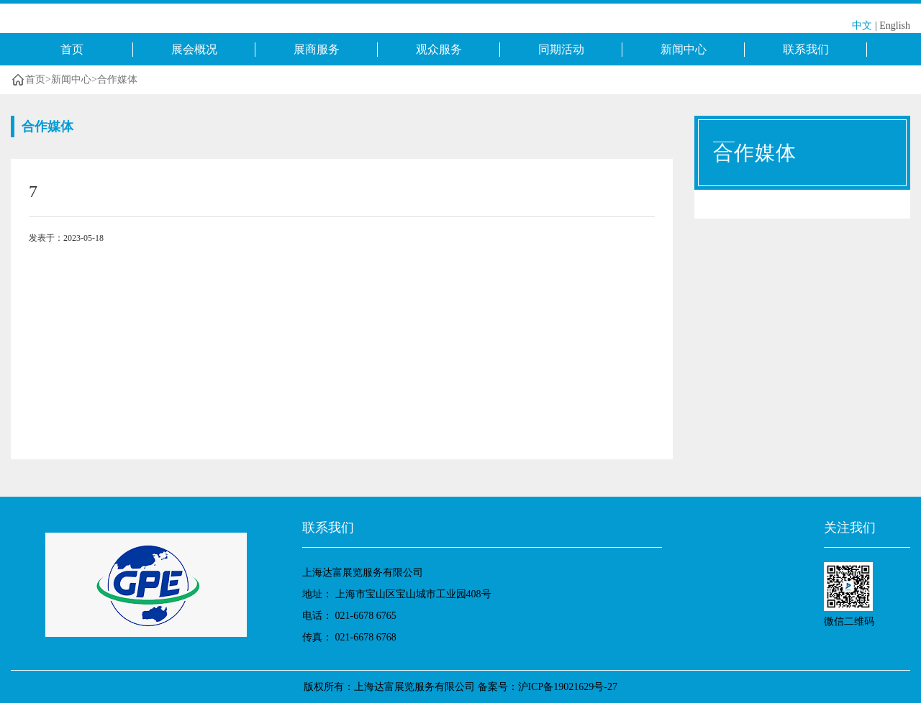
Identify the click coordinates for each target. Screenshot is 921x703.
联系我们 (806, 49)
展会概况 (194, 49)
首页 (71, 49)
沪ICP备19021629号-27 (567, 686)
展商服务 (317, 49)
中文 (862, 25)
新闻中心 (684, 49)
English (894, 25)
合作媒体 (117, 79)
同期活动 (561, 49)
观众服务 (439, 49)
